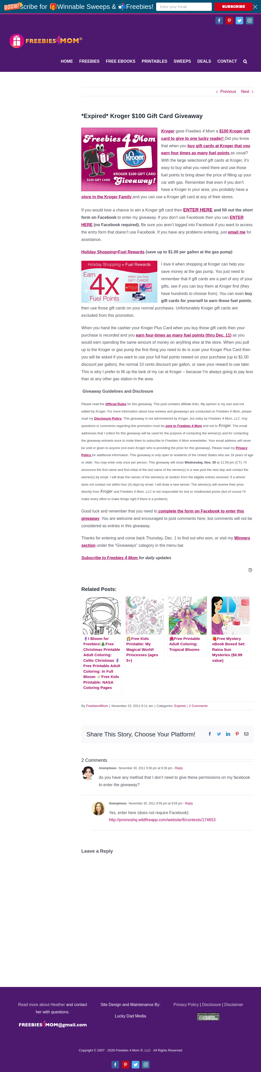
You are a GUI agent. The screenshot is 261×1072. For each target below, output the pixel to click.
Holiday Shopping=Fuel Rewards (112, 252)
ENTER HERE (198, 209)
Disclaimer (233, 1004)
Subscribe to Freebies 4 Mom (110, 558)
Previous (228, 91)
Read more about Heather (41, 1004)
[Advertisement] (46, 119)
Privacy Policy (186, 1004)
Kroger (167, 131)
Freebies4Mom (97, 706)
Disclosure (211, 1004)
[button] (130, 6)
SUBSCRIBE (233, 7)
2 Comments (198, 706)
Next (245, 91)
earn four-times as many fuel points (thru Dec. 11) (183, 335)
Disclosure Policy (108, 418)
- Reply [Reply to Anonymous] (177, 768)
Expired (179, 706)
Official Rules (115, 404)
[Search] (245, 61)
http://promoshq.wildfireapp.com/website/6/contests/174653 (162, 820)
